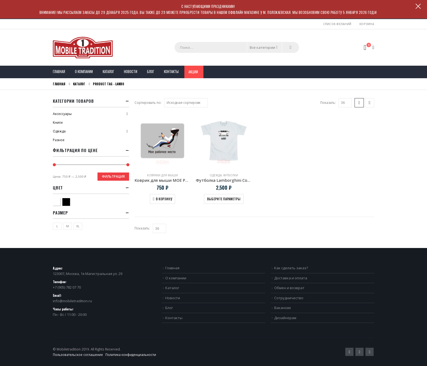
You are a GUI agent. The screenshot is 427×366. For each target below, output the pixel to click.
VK (369, 352)
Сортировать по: (148, 102)
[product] (162, 141)
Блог (150, 71)
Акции (193, 71)
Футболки (230, 175)
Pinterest (359, 352)
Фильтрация (113, 176)
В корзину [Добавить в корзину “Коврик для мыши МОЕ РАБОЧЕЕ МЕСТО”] (164, 198)
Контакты (171, 71)
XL (78, 226)
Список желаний (337, 24)
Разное (59, 140)
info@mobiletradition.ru (72, 300)
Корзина (366, 24)
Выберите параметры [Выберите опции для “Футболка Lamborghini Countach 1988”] (223, 198)
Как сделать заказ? (291, 267)
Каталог (108, 71)
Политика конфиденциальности (130, 354)
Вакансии (282, 307)
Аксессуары (62, 113)
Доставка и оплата (290, 278)
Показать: (328, 102)
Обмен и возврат (289, 287)
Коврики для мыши (162, 175)
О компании (84, 71)
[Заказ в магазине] (186, 102)
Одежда (216, 175)
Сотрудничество (288, 297)
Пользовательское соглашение (78, 354)
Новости (130, 71)
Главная (59, 71)
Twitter (349, 352)
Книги (58, 122)
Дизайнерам (285, 317)
